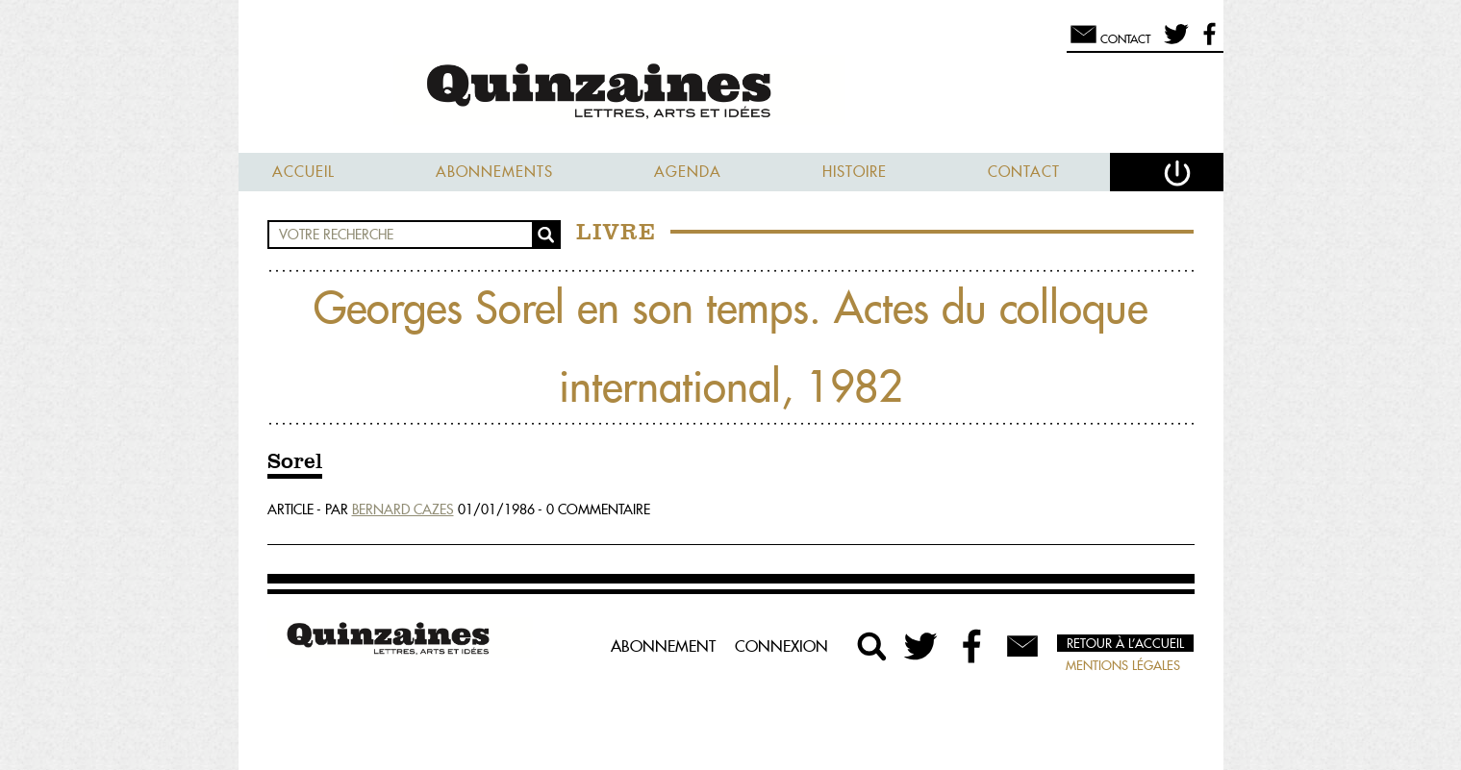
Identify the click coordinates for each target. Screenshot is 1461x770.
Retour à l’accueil (1125, 643)
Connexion (781, 646)
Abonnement (663, 646)
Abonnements (494, 171)
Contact (1024, 171)
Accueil (303, 171)
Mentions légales (1123, 665)
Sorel (294, 462)
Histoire (854, 171)
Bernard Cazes (403, 509)
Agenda (687, 171)
